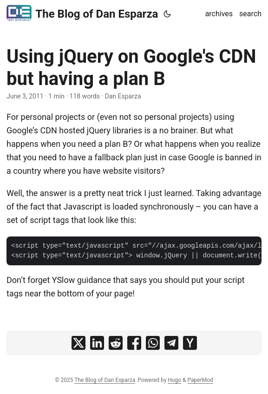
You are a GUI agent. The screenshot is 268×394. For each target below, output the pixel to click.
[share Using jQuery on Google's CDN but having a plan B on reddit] (116, 343)
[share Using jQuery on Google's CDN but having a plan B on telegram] (171, 343)
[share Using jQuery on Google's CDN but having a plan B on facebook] (134, 343)
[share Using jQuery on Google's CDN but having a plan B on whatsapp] (153, 343)
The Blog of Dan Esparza (82, 13)
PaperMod (200, 380)
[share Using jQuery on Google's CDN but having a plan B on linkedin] (97, 343)
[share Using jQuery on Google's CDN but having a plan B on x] (78, 343)
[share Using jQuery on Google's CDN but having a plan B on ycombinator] (190, 343)
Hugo (174, 380)
